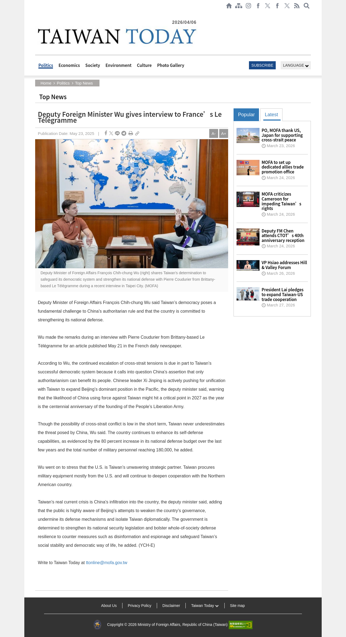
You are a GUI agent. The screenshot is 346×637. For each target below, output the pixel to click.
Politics (45, 65)
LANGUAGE (296, 65)
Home (46, 83)
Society (92, 65)
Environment (118, 65)
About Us (109, 605)
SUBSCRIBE (262, 65)
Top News (84, 83)
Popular (246, 114)
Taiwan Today (205, 605)
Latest (271, 114)
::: (36, 14)
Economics (69, 65)
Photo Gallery (170, 65)
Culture (144, 65)
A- (214, 133)
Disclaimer (171, 605)
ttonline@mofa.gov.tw (106, 562)
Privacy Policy (139, 605)
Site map (237, 605)
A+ (223, 133)
